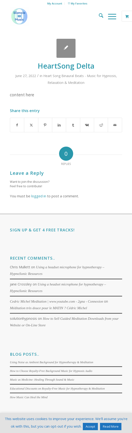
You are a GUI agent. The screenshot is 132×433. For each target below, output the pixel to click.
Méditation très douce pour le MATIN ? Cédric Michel (48, 308)
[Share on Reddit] (101, 125)
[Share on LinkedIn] (59, 125)
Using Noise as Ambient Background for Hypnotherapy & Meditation (51, 362)
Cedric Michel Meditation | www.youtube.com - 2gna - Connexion (56, 301)
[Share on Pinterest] (45, 125)
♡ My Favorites (77, 3)
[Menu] (109, 16)
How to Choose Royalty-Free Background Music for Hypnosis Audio (51, 371)
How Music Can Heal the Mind (29, 397)
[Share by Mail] (115, 125)
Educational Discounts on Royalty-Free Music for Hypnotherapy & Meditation (57, 388)
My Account (54, 3)
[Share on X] (31, 125)
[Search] (98, 16)
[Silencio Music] (55, 16)
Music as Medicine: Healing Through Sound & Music (42, 379)
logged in (38, 196)
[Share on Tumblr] (73, 125)
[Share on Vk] (87, 125)
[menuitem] (55, 3)
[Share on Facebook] (17, 125)
